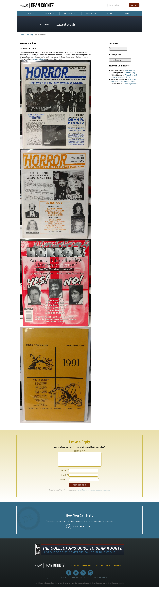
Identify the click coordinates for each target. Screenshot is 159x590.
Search (134, 5)
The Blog (91, 13)
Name (64, 473)
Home (31, 13)
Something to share (130, 84)
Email (64, 477)
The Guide (49, 13)
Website (64, 482)
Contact (126, 13)
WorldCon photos (38, 59)
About (109, 13)
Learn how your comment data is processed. (94, 492)
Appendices (70, 13)
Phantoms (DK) (130, 70)
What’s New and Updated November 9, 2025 (124, 76)
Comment (79, 451)
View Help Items (82, 529)
